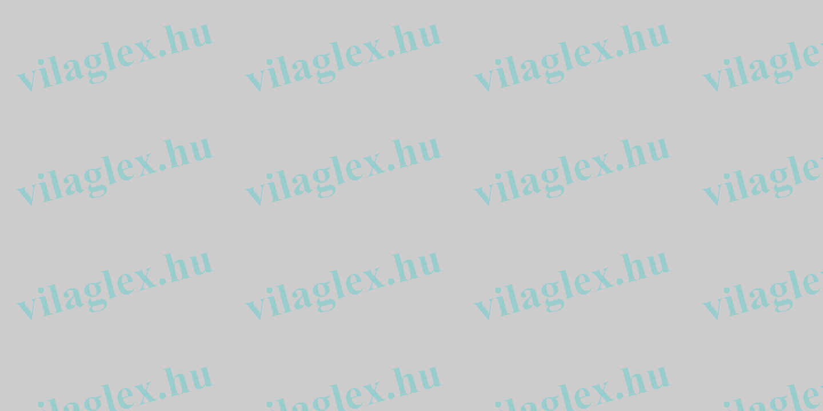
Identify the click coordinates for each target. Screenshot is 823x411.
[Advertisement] (39, 176)
